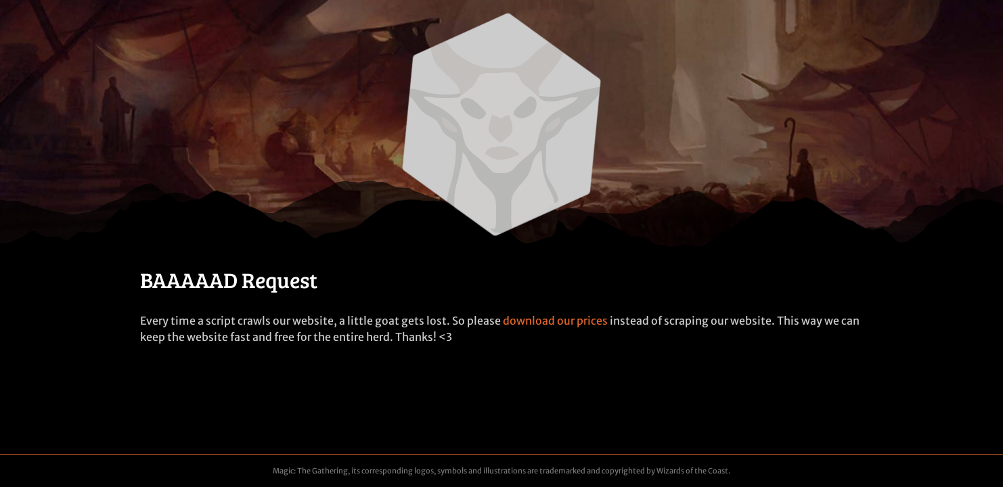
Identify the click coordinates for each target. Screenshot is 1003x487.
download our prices (555, 320)
